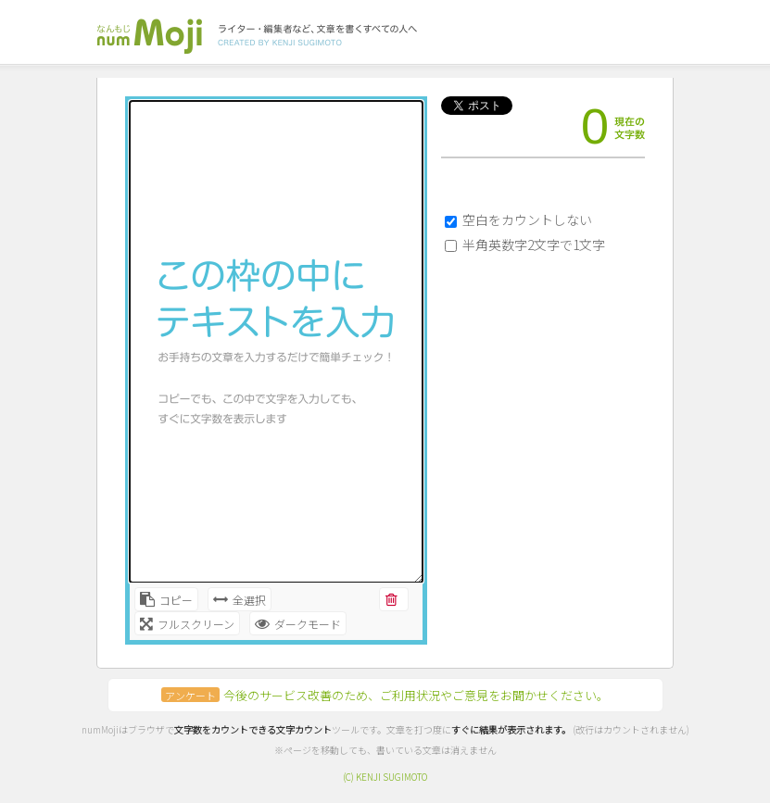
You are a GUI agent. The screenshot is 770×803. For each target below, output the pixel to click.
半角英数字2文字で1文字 (533, 244)
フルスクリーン (187, 624)
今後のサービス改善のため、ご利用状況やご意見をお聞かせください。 (385, 695)
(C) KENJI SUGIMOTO (385, 777)
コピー (166, 600)
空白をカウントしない (527, 219)
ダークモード (298, 624)
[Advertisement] (533, 356)
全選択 (239, 600)
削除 (392, 601)
